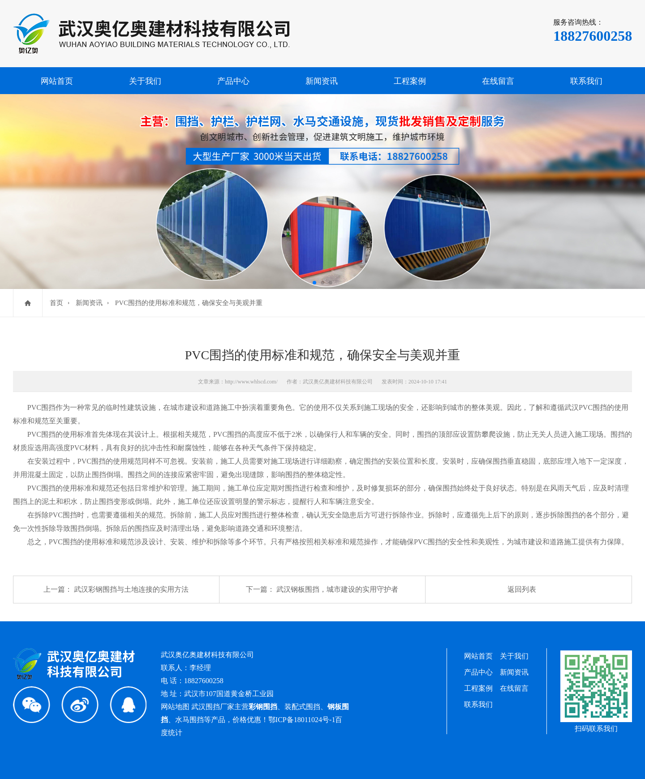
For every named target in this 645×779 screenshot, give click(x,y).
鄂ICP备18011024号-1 (301, 719)
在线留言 (498, 81)
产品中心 (233, 81)
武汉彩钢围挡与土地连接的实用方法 (131, 589)
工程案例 (410, 81)
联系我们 (586, 81)
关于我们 (145, 81)
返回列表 (521, 589)
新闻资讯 (321, 81)
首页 (56, 302)
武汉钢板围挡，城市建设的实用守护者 (337, 589)
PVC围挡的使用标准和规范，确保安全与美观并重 (188, 302)
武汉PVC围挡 (585, 407)
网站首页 (57, 81)
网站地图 (175, 706)
